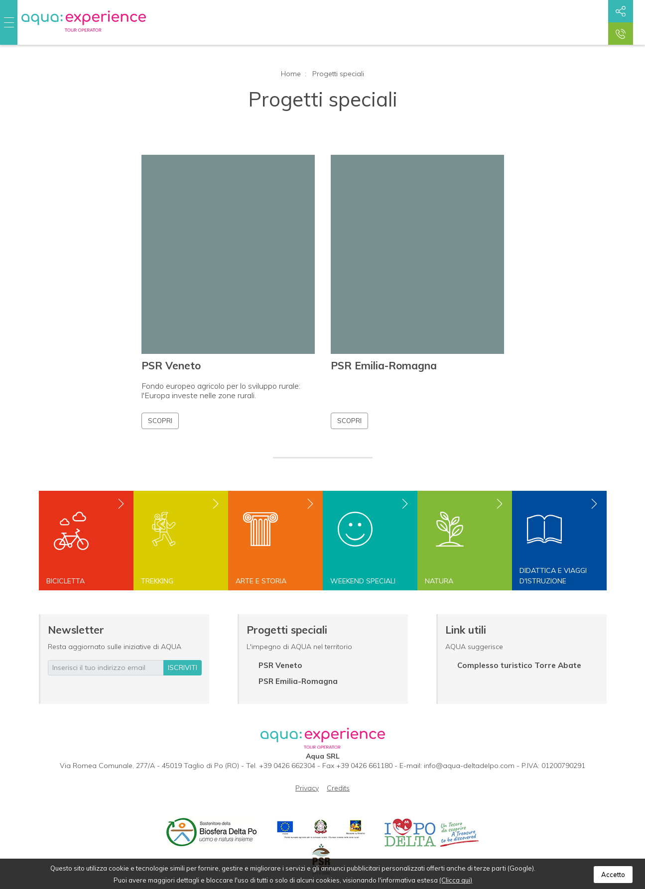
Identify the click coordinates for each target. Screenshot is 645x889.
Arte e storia (261, 580)
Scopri (160, 421)
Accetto (613, 875)
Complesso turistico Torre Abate (519, 665)
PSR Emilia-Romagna (384, 365)
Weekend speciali (362, 580)
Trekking (157, 580)
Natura (439, 580)
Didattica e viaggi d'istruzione (553, 575)
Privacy (307, 787)
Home (291, 73)
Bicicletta (65, 580)
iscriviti (182, 667)
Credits (338, 787)
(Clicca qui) (455, 880)
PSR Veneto (171, 365)
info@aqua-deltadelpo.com (469, 765)
